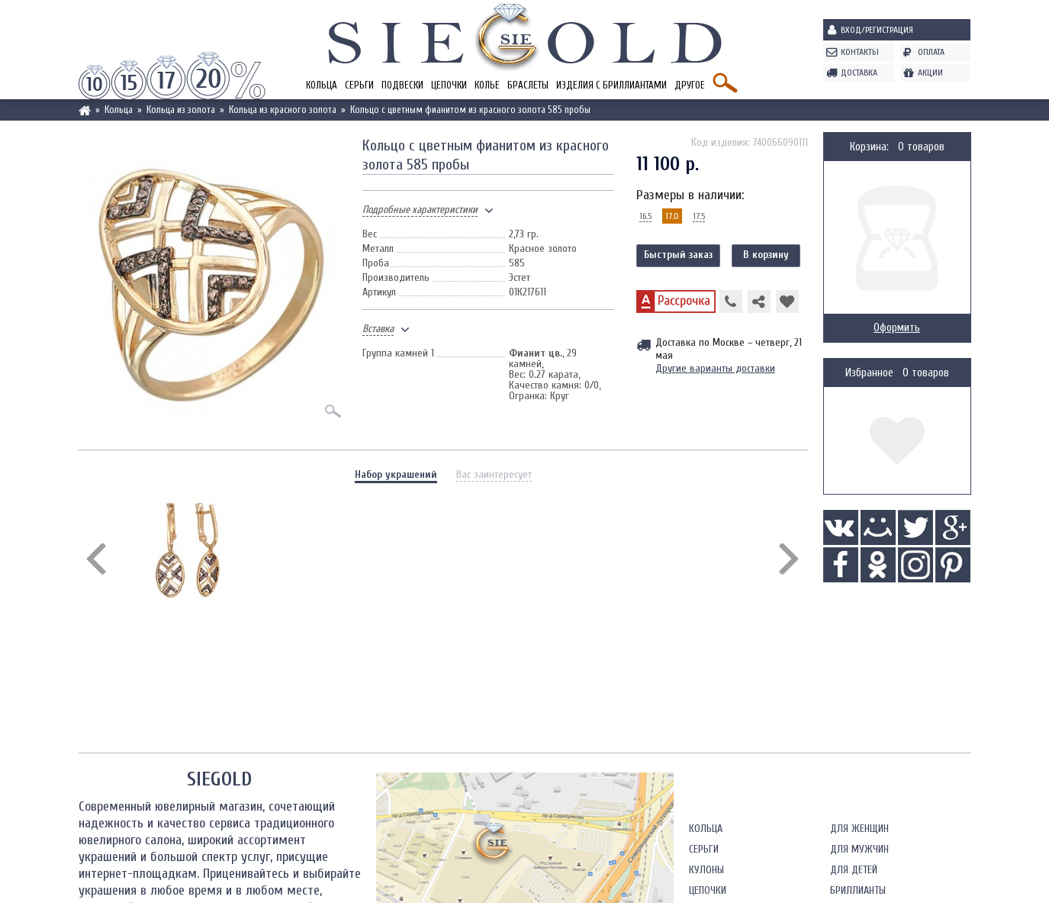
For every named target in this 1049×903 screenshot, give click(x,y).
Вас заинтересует (494, 474)
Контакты (860, 52)
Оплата (931, 52)
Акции (930, 72)
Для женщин (859, 828)
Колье (487, 85)
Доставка (859, 72)
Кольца (321, 85)
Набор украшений (396, 474)
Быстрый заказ (678, 254)
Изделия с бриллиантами (611, 85)
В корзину (766, 254)
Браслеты (528, 85)
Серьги (359, 85)
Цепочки (449, 85)
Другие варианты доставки (715, 368)
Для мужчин (859, 849)
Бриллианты (858, 890)
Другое (689, 85)
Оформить (897, 327)
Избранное (869, 372)
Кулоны (706, 869)
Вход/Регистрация (877, 29)
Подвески (402, 85)
